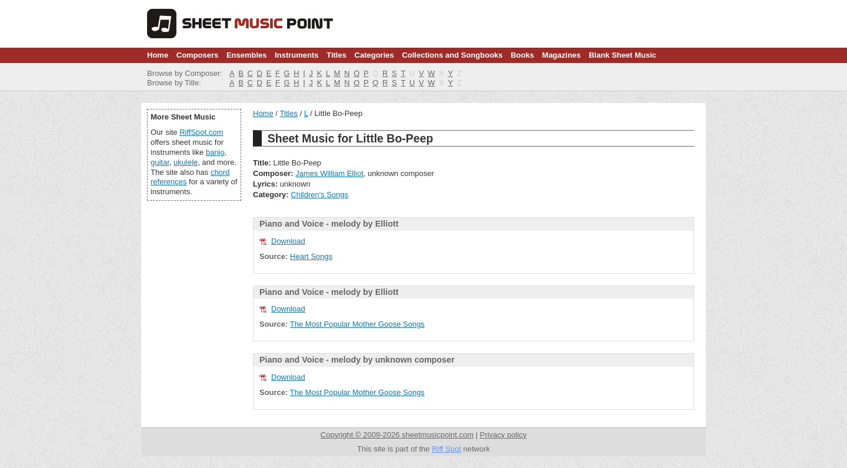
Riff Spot (446, 448)
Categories (374, 55)
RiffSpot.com (201, 132)
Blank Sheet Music (622, 55)
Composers (197, 55)
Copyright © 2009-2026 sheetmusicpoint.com (397, 434)
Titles (336, 55)
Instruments (296, 55)
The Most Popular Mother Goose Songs (357, 324)
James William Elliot (329, 173)
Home (157, 55)
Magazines (561, 55)
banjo (215, 152)
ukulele (186, 162)
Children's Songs (319, 194)
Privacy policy (503, 434)
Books (522, 55)
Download (288, 241)
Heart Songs (311, 256)
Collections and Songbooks (452, 55)
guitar (160, 162)
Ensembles (246, 55)
